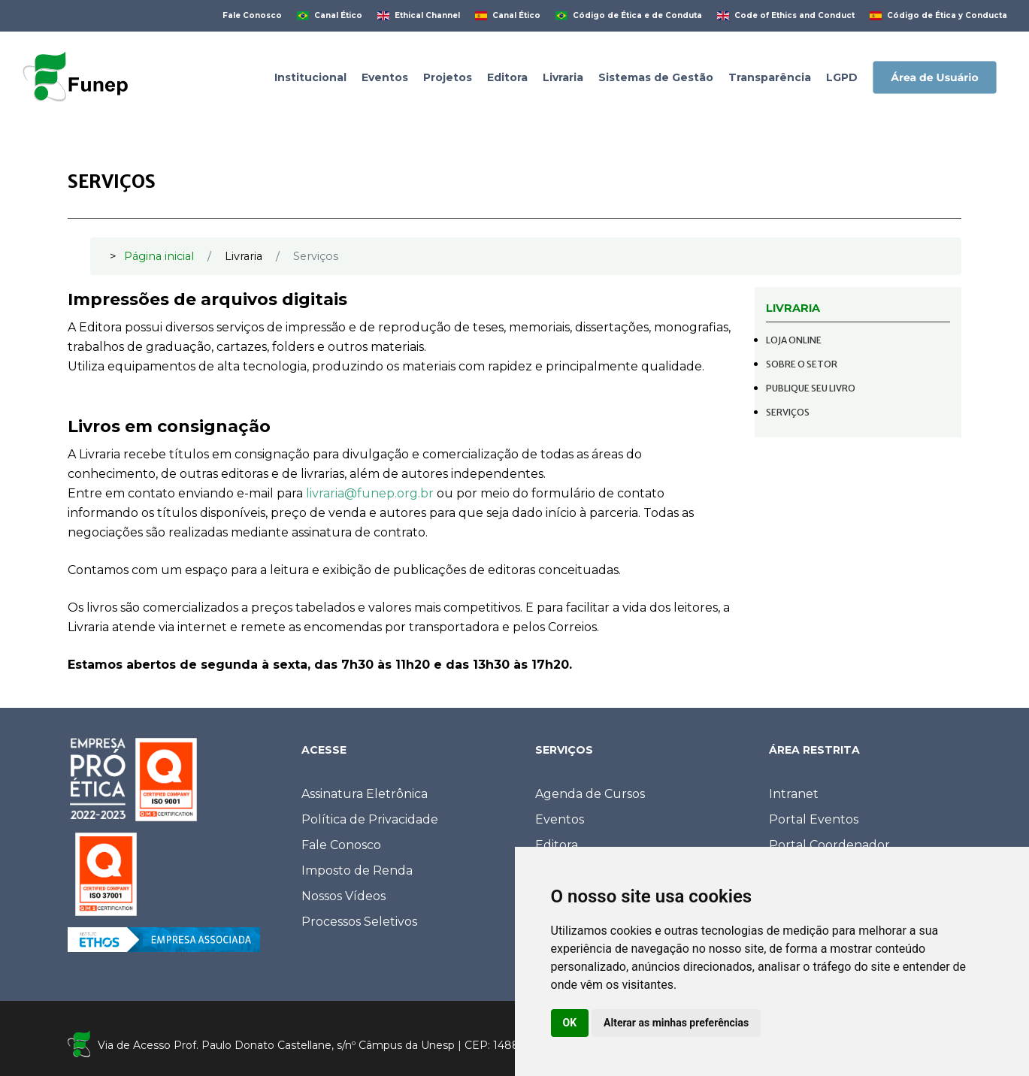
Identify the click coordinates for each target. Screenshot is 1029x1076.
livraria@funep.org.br (370, 493)
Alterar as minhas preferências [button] (676, 1023)
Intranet (794, 794)
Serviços (788, 412)
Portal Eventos (813, 819)
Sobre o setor (801, 364)
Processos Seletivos (359, 921)
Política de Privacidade (369, 819)
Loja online (794, 340)
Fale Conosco (341, 845)
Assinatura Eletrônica (364, 794)
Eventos (559, 819)
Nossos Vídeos (343, 896)
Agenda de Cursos (590, 794)
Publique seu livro (810, 388)
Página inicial (159, 256)
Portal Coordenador (829, 845)
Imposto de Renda (357, 870)
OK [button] (570, 1023)
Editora (556, 845)
